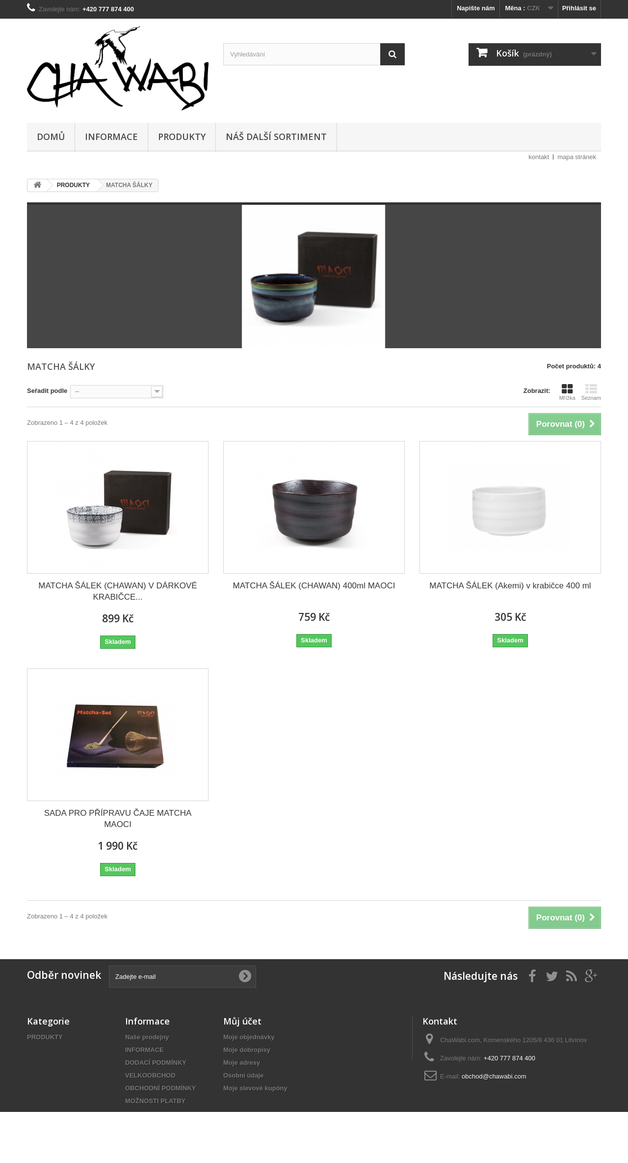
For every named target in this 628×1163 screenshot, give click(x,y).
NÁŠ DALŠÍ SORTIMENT (276, 136)
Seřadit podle (47, 390)
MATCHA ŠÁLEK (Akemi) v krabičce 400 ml (510, 585)
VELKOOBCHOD (150, 1075)
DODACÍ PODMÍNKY (155, 1062)
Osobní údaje (243, 1075)
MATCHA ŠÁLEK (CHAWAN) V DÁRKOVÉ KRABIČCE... (117, 591)
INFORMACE (111, 136)
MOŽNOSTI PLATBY (155, 1101)
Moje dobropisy (246, 1049)
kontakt (538, 157)
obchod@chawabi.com (494, 1076)
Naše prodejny (147, 1037)
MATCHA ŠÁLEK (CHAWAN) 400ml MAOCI (314, 585)
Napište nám (476, 8)
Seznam (591, 392)
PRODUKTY (182, 136)
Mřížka (567, 392)
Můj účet (242, 1021)
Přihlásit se (579, 8)
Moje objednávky (249, 1037)
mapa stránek (576, 157)
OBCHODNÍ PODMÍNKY (160, 1088)
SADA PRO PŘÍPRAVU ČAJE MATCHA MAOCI (118, 818)
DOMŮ (51, 136)
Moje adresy (241, 1062)
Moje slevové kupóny (255, 1088)
